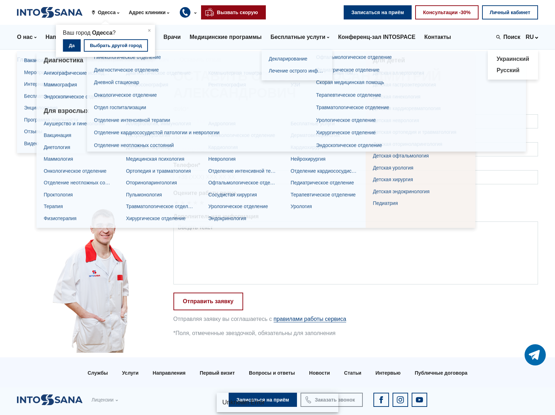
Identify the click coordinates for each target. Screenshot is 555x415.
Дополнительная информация (216, 216)
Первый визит (217, 373)
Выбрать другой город (116, 45)
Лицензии (102, 400)
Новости (319, 373)
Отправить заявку (208, 301)
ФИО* (181, 109)
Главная (28, 60)
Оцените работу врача (204, 193)
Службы (97, 373)
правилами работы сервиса (310, 319)
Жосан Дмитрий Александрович (124, 60)
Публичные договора (441, 373)
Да (72, 45)
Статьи (352, 373)
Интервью (388, 373)
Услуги (130, 373)
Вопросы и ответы (272, 373)
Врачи (59, 60)
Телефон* (186, 165)
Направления (169, 373)
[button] (108, 12)
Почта (181, 137)
